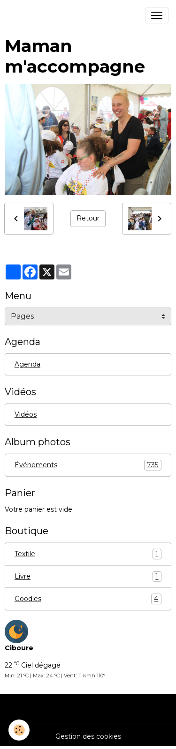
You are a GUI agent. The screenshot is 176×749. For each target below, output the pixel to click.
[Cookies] (19, 730)
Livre (88, 576)
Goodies (88, 599)
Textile (88, 554)
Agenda (27, 364)
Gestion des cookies (88, 736)
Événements (88, 465)
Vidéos (26, 414)
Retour (88, 218)
